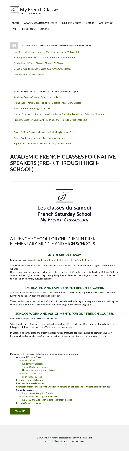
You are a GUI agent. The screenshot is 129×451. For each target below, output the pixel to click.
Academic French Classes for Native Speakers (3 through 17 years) (47, 91)
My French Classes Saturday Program (64, 438)
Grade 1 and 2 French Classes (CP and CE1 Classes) (39, 63)
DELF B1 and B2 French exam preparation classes (47, 399)
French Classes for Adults (29, 403)
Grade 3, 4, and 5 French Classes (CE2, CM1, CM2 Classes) (43, 68)
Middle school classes (33, 373)
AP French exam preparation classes (40, 396)
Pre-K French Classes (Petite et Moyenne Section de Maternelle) (46, 52)
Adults (90, 23)
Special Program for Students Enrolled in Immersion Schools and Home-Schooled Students (59, 114)
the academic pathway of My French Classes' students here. (63, 260)
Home (14, 45)
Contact (45, 29)
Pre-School (28, 29)
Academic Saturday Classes (40, 23)
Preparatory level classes (29, 380)
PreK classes (28, 360)
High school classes (32, 376)
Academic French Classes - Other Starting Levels (38, 97)
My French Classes (39, 9)
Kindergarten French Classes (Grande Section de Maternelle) (44, 57)
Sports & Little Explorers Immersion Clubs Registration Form (44, 132)
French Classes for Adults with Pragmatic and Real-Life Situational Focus (50, 119)
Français (20, 411)
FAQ (14, 29)
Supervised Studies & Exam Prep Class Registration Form (42, 143)
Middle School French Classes (29, 74)
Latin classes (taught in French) (37, 393)
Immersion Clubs (71, 23)
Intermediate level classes (30, 383)
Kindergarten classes (32, 363)
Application (106, 23)
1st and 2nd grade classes (35, 367)
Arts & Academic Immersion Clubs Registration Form (40, 138)
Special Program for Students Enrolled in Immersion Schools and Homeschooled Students (63, 386)
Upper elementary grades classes (38, 370)
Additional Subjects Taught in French (32, 108)
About (15, 23)
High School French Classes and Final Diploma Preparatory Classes (47, 102)
